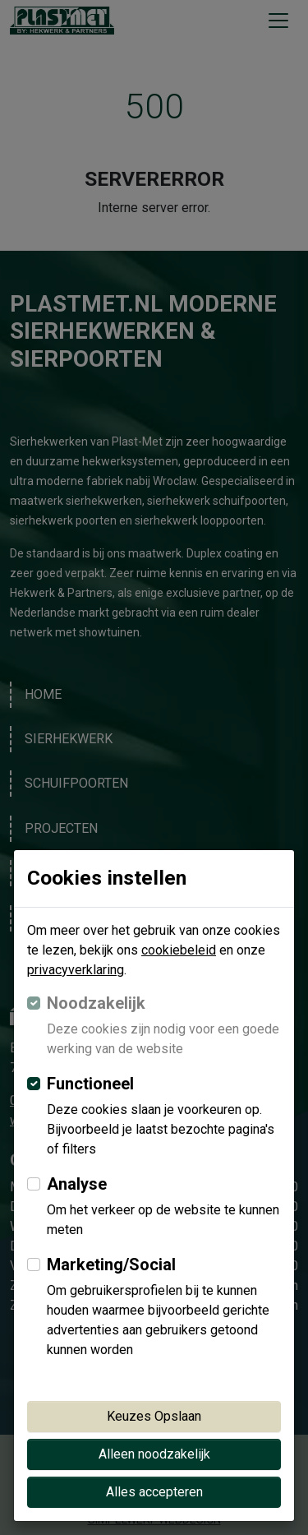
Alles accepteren (154, 1492)
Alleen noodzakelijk (154, 1454)
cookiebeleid (178, 950)
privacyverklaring (75, 970)
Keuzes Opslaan (154, 1416)
